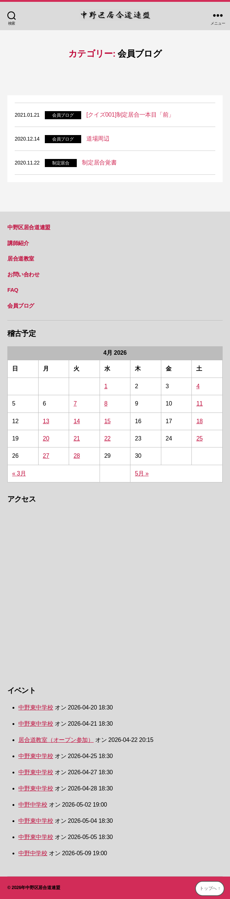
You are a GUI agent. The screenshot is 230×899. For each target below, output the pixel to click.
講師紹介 (18, 243)
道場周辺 (97, 138)
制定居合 (60, 163)
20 (46, 438)
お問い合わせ (23, 274)
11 (199, 403)
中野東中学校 (35, 707)
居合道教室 (20, 258)
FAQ (12, 290)
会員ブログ (63, 115)
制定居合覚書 (99, 162)
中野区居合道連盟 (28, 227)
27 (46, 456)
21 (76, 438)
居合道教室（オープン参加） (56, 740)
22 (107, 438)
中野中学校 (32, 804)
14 (76, 421)
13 (46, 421)
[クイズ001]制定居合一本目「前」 (130, 115)
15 (107, 421)
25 (199, 438)
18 (199, 421)
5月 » (141, 473)
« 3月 (19, 473)
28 (76, 456)
